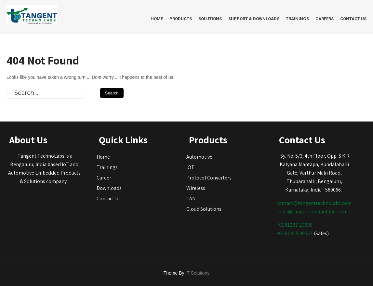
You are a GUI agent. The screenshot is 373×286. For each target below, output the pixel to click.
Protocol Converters (209, 177)
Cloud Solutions (203, 209)
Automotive (199, 156)
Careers (324, 18)
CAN (190, 198)
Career (104, 177)
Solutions (210, 18)
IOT (190, 167)
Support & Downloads (253, 18)
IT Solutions (198, 273)
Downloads (109, 188)
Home (157, 18)
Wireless (195, 188)
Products (180, 18)
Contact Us (353, 18)
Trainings (297, 18)
